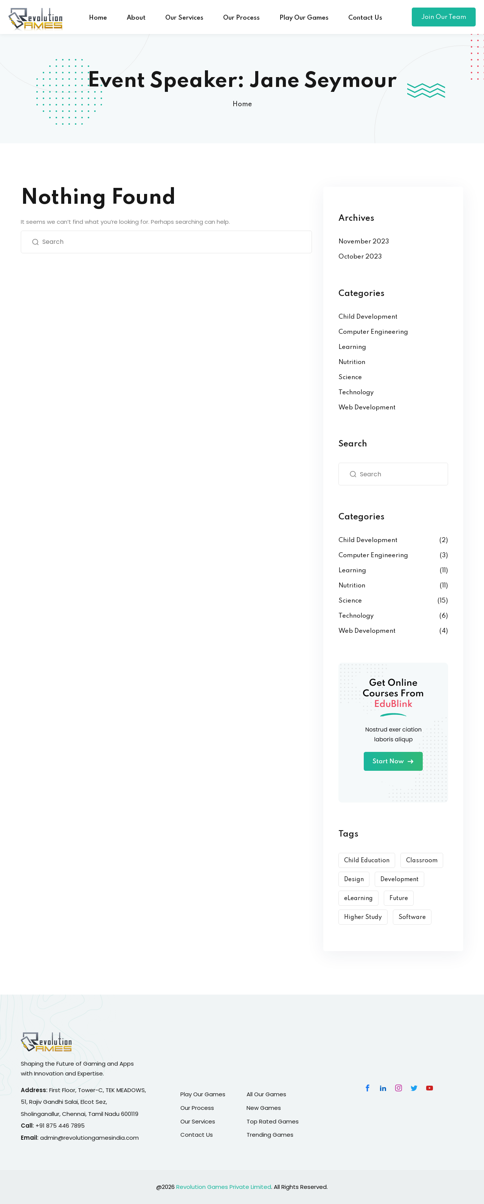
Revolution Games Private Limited (223, 1187)
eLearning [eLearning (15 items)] (358, 899)
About (136, 18)
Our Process (241, 18)
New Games (264, 1108)
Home (98, 18)
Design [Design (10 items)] (354, 880)
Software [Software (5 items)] (412, 917)
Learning (352, 347)
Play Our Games (304, 18)
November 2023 (363, 242)
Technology (356, 392)
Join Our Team (443, 17)
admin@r (52, 1138)
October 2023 (360, 257)
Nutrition (351, 362)
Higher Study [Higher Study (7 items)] (363, 917)
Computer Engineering (373, 332)
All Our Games (266, 1094)
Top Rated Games (273, 1121)
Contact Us (365, 18)
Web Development (367, 407)
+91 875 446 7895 (60, 1126)
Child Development (367, 317)
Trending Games (270, 1135)
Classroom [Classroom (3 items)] (421, 861)
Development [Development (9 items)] (399, 880)
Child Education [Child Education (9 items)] (366, 861)
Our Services (184, 18)
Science (350, 377)
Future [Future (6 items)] (398, 899)
